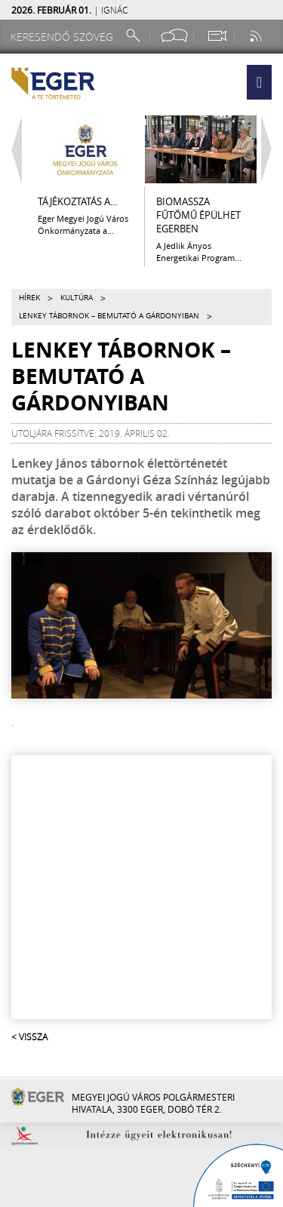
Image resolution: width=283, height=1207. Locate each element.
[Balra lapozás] (13, 149)
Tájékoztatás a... (77, 201)
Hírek (29, 298)
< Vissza (29, 1036)
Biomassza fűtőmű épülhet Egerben (198, 215)
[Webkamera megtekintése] (217, 35)
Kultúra (76, 298)
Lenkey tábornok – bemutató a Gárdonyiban (109, 316)
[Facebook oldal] (174, 35)
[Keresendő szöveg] (64, 36)
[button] (259, 82)
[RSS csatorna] (257, 35)
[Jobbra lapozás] (270, 149)
